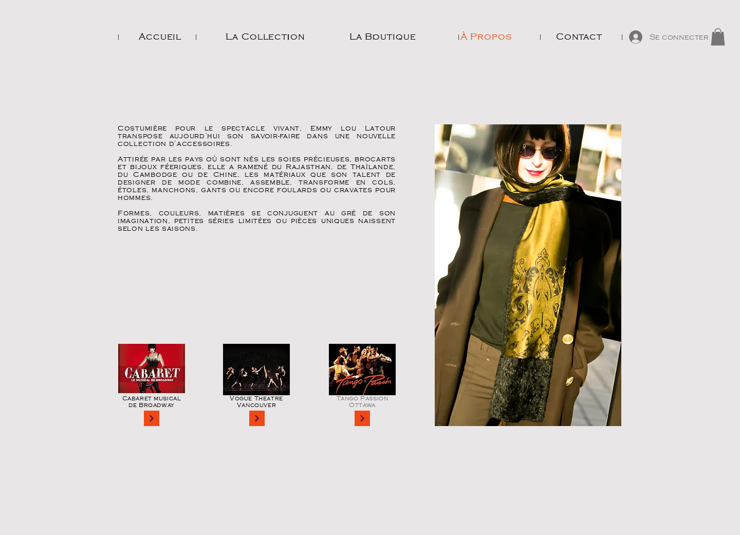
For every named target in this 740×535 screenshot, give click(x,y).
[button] (718, 36)
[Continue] (151, 418)
